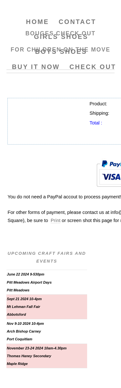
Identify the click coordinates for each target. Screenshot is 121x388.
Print (55, 220)
